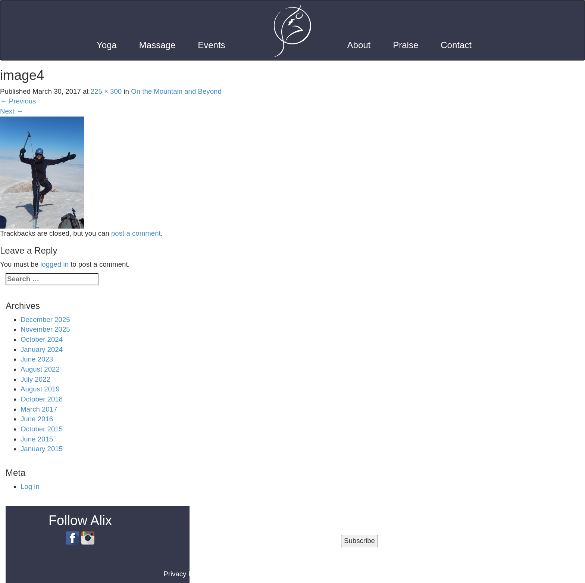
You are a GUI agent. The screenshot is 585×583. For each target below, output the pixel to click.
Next (11, 111)
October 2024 (42, 339)
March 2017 (39, 409)
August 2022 (40, 369)
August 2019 (40, 389)
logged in (54, 264)
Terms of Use (232, 574)
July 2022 (35, 379)
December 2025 (45, 319)
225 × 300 (106, 91)
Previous (18, 101)
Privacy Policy (185, 574)
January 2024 (42, 349)
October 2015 (42, 429)
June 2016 (37, 419)
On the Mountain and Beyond (176, 91)
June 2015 (37, 439)
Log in (30, 486)
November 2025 (45, 329)
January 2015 (42, 449)
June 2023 (37, 359)
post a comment (136, 233)
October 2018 (42, 399)
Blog (266, 574)
